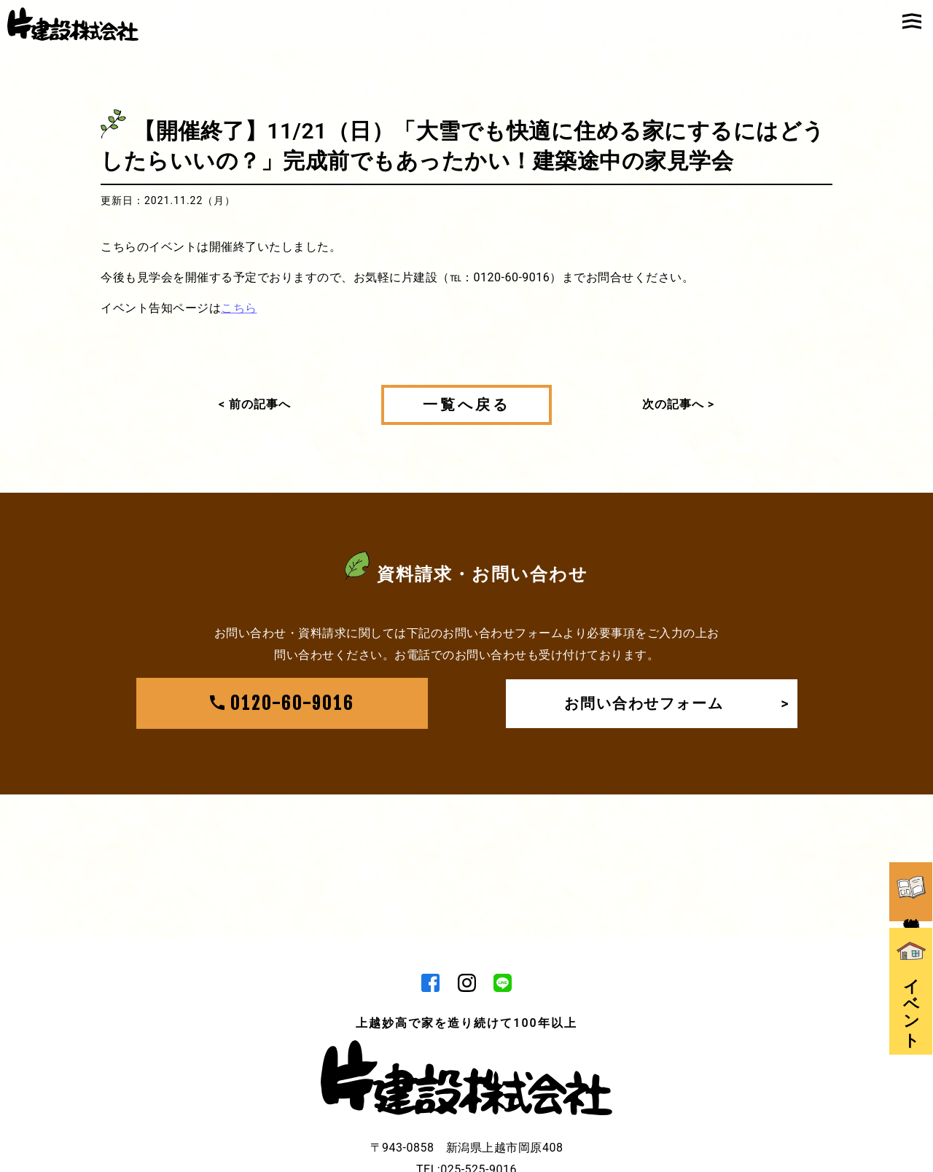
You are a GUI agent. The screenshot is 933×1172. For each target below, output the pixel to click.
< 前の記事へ (255, 404)
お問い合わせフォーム (677, 704)
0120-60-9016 (282, 703)
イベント (911, 984)
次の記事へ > (678, 404)
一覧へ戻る (466, 404)
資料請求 (911, 883)
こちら (239, 308)
